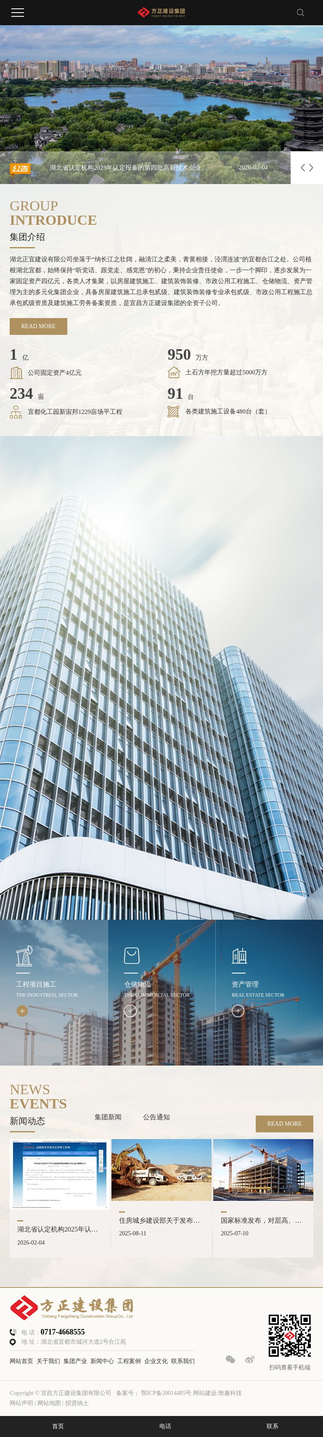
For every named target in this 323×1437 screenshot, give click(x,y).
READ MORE (38, 326)
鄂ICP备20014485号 (166, 1393)
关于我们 (48, 1361)
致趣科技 (230, 1393)
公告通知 (156, 1117)
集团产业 (75, 1361)
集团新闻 (108, 1117)
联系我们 (183, 1361)
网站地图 (50, 1403)
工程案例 (129, 1361)
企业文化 (156, 1361)
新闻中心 (102, 1361)
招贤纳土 (77, 1403)
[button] (303, 167)
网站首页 (21, 1361)
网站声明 (21, 1403)
